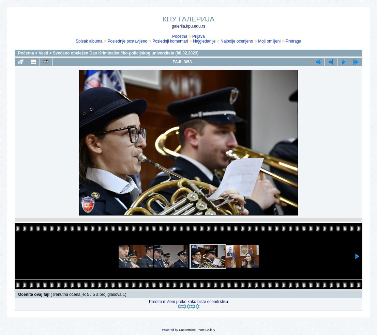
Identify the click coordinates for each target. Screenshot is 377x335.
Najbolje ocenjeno (237, 41)
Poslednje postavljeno (127, 41)
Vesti (43, 53)
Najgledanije (204, 41)
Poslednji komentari (170, 41)
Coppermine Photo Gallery (197, 330)
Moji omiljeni (269, 41)
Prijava (198, 36)
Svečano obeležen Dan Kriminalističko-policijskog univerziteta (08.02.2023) (125, 53)
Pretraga (293, 41)
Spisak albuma (89, 41)
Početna (179, 36)
